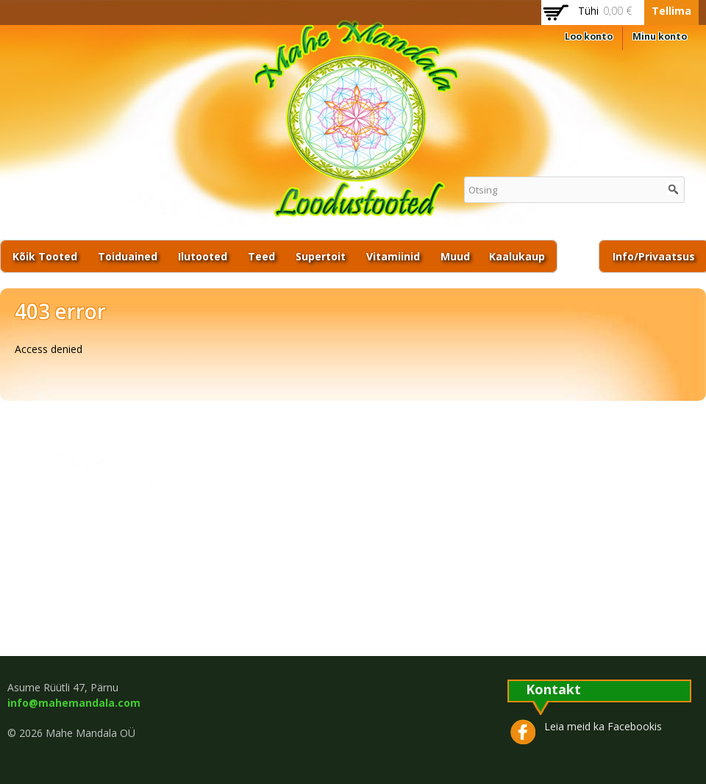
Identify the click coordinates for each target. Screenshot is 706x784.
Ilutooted (202, 256)
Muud (455, 256)
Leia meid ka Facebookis (603, 726)
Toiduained (127, 256)
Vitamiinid (393, 256)
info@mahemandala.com (73, 703)
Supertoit (321, 256)
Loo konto (589, 36)
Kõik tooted (45, 256)
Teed (261, 256)
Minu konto (659, 36)
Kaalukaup (517, 256)
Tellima (671, 11)
